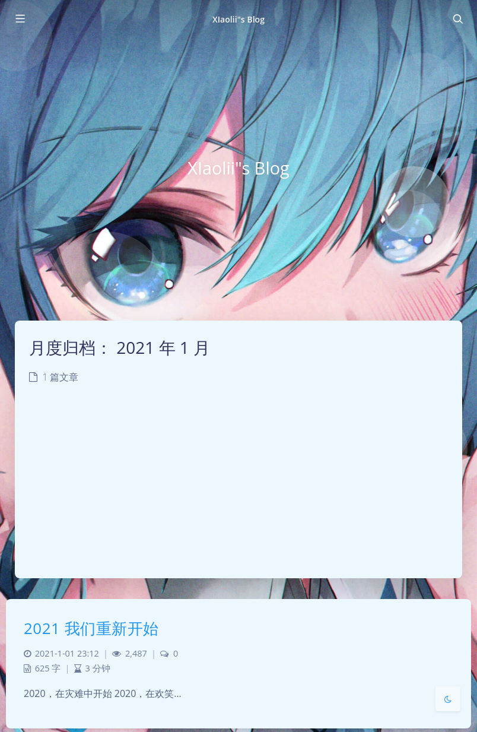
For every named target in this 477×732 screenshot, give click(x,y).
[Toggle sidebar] (19, 18)
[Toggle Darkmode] (447, 698)
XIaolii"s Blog (238, 19)
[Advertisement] (238, 489)
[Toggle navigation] (457, 18)
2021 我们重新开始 (91, 628)
